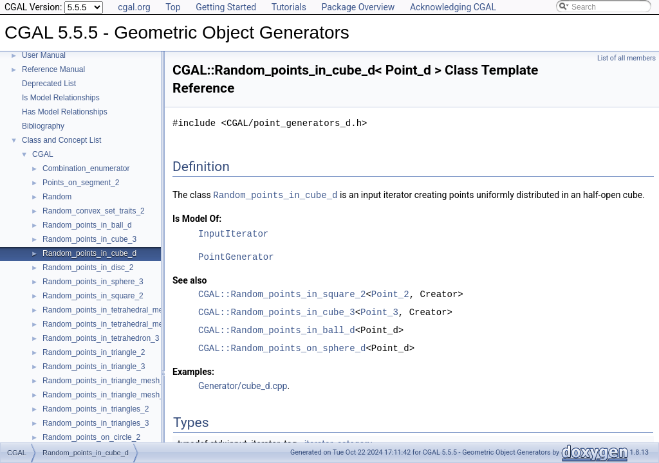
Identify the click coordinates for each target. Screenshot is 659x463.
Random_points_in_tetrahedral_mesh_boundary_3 (129, 324)
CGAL (42, 154)
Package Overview (357, 7)
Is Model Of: (196, 218)
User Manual (44, 55)
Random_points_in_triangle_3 (93, 366)
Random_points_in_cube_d (89, 253)
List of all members (626, 58)
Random (56, 196)
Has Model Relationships (64, 111)
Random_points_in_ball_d (87, 225)
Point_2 (390, 293)
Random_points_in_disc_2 (87, 267)
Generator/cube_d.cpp (242, 385)
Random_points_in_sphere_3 (93, 281)
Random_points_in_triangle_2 (93, 352)
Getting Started (226, 7)
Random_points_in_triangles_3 (95, 423)
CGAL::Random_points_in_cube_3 (276, 311)
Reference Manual (53, 69)
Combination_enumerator (85, 168)
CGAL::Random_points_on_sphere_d (282, 347)
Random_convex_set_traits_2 (93, 210)
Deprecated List (49, 83)
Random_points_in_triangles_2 (95, 408)
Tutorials (289, 7)
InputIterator (233, 233)
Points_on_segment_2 (80, 182)
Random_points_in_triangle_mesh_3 (105, 394)
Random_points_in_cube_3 (89, 239)
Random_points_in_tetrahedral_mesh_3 (111, 309)
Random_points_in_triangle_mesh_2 (105, 380)
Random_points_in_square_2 (93, 295)
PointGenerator (236, 256)
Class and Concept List (61, 140)
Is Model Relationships (61, 97)
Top (173, 7)
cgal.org (134, 7)
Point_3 (379, 311)
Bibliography (43, 126)
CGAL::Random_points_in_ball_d (276, 329)
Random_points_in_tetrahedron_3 (100, 338)
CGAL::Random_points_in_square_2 (282, 293)
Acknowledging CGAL (453, 7)
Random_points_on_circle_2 (91, 437)
